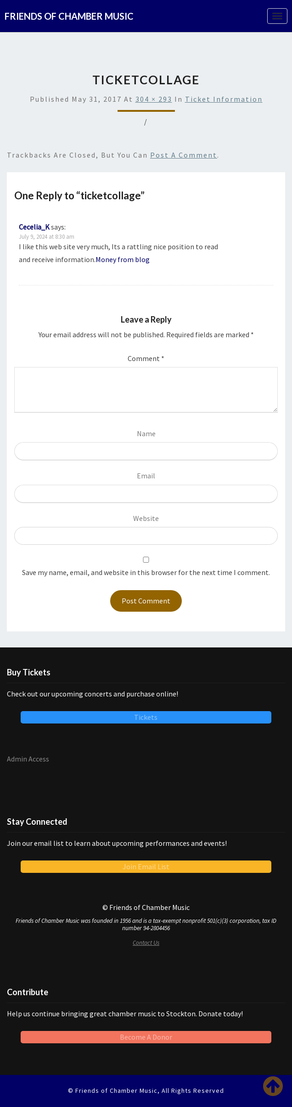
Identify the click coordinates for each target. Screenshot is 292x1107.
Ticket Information (224, 99)
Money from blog (122, 259)
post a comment (183, 154)
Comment (146, 358)
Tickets (145, 717)
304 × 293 (153, 99)
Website (146, 518)
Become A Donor (146, 1036)
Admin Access (28, 758)
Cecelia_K (34, 226)
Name (146, 433)
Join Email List (146, 866)
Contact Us (146, 943)
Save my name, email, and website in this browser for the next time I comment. (146, 572)
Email (146, 475)
